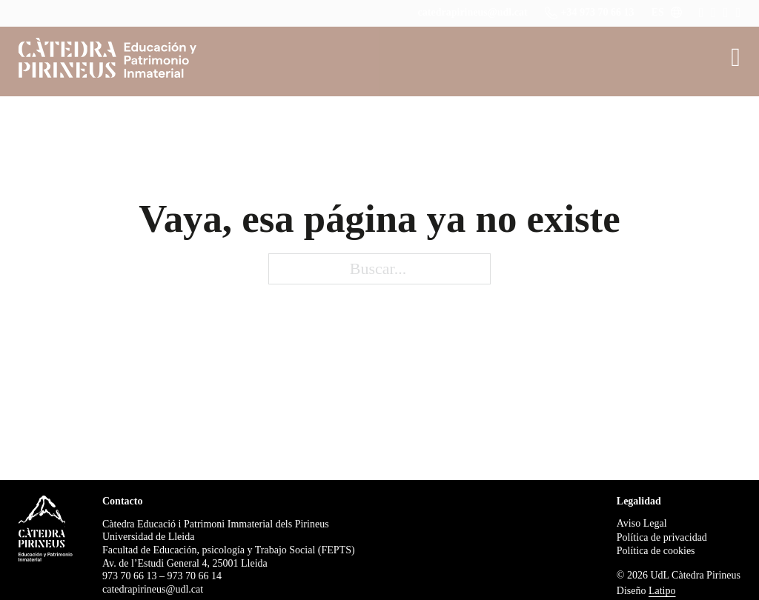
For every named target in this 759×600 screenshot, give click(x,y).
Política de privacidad (662, 537)
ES (658, 12)
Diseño (646, 590)
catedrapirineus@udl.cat (473, 12)
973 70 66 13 (129, 575)
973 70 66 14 (195, 575)
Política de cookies (656, 550)
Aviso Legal (642, 523)
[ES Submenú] (676, 13)
